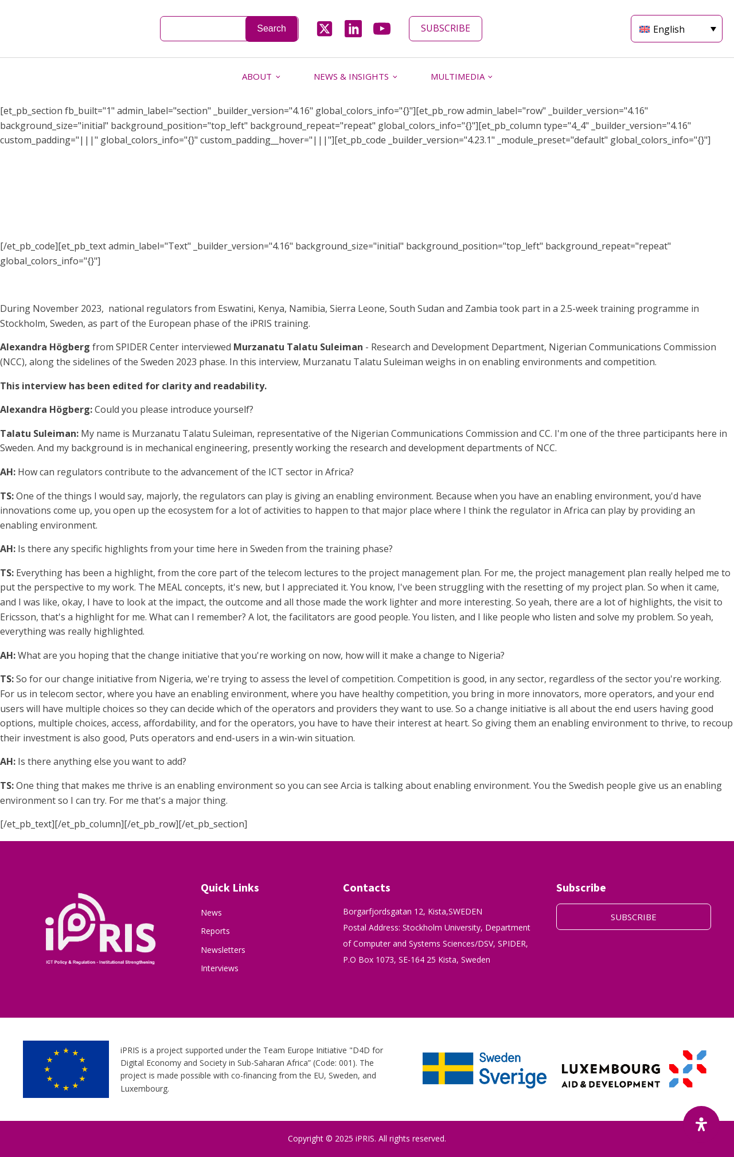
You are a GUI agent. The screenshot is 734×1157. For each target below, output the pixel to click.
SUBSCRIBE (445, 28)
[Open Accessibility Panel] (701, 1124)
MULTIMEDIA (458, 76)
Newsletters (223, 949)
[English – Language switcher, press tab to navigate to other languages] (677, 28)
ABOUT (257, 76)
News (211, 912)
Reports (215, 930)
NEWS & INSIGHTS (351, 76)
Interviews (220, 968)
